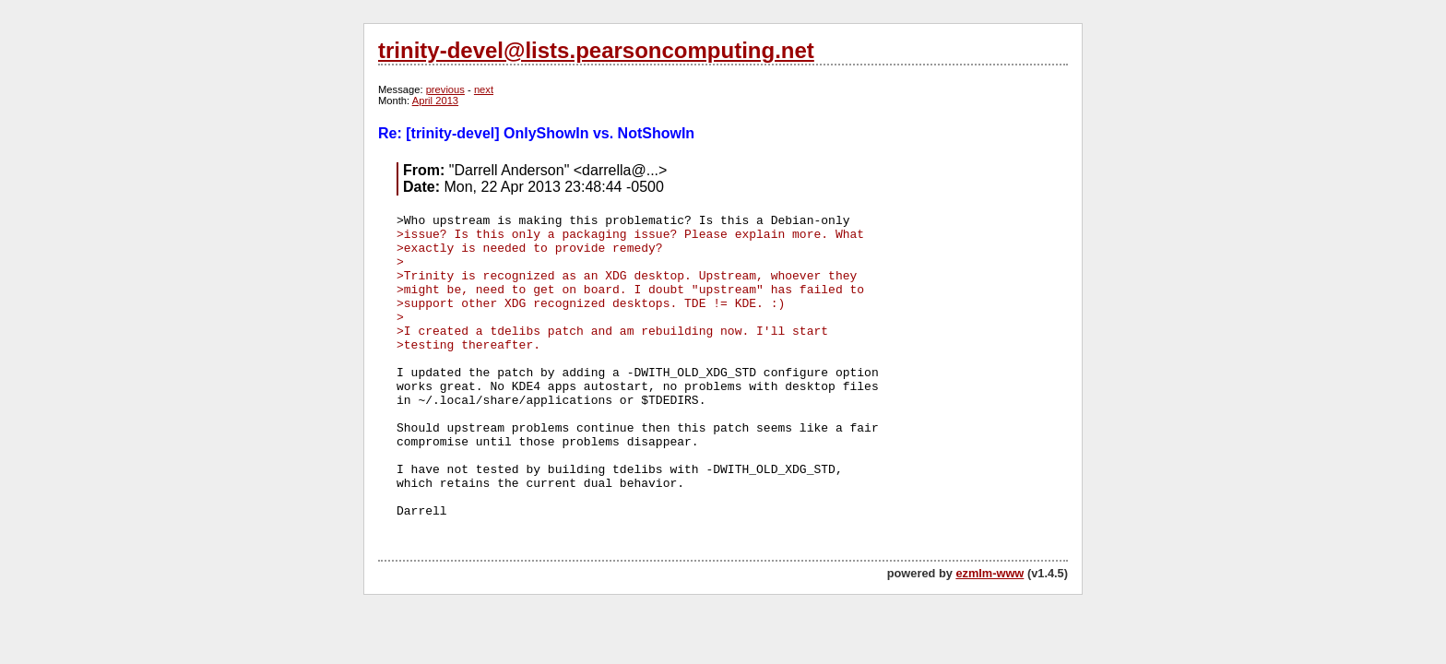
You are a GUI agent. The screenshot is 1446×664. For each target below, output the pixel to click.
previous (445, 89)
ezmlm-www (989, 573)
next (483, 89)
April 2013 (435, 100)
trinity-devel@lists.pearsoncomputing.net (596, 50)
